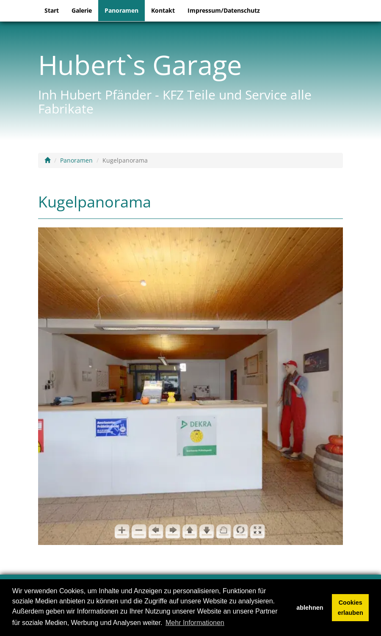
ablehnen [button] (309, 607)
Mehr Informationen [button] (195, 622)
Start (51, 10)
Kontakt (163, 10)
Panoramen (121, 10)
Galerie (82, 10)
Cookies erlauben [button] (350, 607)
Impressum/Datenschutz (224, 10)
